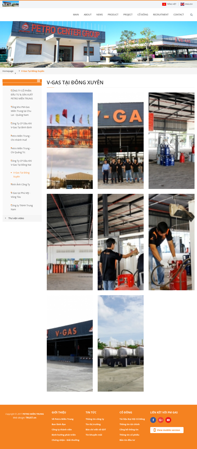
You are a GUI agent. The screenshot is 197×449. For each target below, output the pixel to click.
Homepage (7, 71)
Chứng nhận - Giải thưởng (65, 440)
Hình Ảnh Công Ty (20, 184)
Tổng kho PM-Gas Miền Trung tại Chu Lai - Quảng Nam (21, 110)
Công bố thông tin (129, 429)
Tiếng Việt (169, 4)
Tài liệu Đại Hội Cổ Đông (132, 419)
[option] (98, 44)
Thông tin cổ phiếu (129, 434)
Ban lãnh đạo (59, 424)
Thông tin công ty (95, 419)
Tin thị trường (93, 424)
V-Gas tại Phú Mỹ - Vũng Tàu (20, 194)
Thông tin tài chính (130, 424)
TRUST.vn (31, 417)
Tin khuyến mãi (94, 434)
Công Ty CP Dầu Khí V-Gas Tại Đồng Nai (21, 162)
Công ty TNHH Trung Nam (22, 207)
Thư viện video (16, 218)
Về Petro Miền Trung (62, 419)
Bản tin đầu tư (127, 440)
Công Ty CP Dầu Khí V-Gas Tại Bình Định (21, 125)
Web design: (19, 417)
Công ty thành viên (62, 429)
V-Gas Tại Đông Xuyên (21, 174)
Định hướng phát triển (64, 434)
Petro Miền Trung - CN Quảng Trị (21, 150)
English (186, 4)
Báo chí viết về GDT (96, 429)
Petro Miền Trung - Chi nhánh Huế (21, 137)
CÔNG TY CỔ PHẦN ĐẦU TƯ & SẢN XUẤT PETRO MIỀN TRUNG (22, 94)
